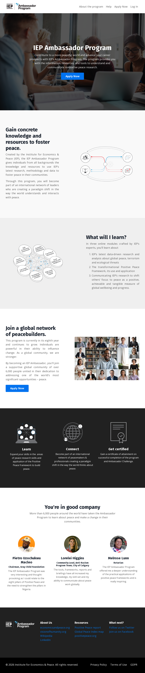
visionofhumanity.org (53, 632)
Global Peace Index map (89, 632)
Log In (134, 6)
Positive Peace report (88, 628)
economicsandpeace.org (55, 628)
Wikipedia (46, 637)
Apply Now (121, 6)
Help (109, 6)
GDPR (133, 666)
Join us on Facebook (121, 632)
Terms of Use (119, 666)
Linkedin (45, 641)
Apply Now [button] (72, 76)
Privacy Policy (98, 666)
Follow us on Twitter (121, 628)
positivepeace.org (85, 637)
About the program (91, 6)
